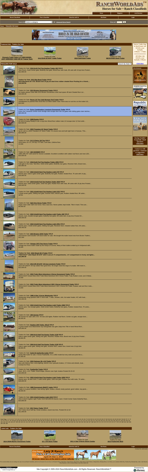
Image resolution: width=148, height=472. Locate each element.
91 (34, 420)
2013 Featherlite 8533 (115, 441)
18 (33, 419)
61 (112, 419)
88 (28, 420)
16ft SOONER (35, 152)
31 (56, 419)
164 (82, 422)
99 (49, 420)
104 (61, 420)
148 (42, 422)
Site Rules (103, 17)
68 (122, 419)
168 (92, 422)
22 (40, 419)
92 (36, 420)
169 (95, 422)
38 (69, 419)
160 (72, 422)
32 (58, 419)
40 (73, 419)
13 (24, 419)
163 (80, 422)
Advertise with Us (74, 17)
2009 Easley (34, 119)
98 (47, 420)
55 (101, 419)
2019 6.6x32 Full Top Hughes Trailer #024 (45, 182)
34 (62, 419)
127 (119, 420)
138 (17, 422)
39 (71, 419)
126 (117, 420)
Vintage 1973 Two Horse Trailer (41, 244)
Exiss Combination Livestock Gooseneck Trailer (47, 109)
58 (106, 419)
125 (114, 420)
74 (3, 420)
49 (90, 419)
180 (123, 422)
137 (14, 422)
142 (27, 422)
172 (102, 422)
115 (89, 420)
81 (16, 420)
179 (120, 422)
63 (115, 419)
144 (32, 422)
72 (130, 419)
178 (117, 422)
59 (108, 419)
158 (67, 422)
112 (81, 420)
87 (27, 420)
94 (39, 420)
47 (86, 419)
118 (96, 420)
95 (41, 420)
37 (68, 419)
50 (91, 419)
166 (87, 422)
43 (79, 419)
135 (9, 422)
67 (121, 419)
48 (88, 419)
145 (34, 422)
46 (84, 419)
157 (65, 422)
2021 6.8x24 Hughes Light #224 (41, 397)
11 (20, 419)
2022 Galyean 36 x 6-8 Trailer (40, 361)
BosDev (4, 469)
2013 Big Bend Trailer (39, 80)
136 (12, 422)
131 (129, 420)
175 (110, 422)
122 (106, 420)
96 (43, 420)
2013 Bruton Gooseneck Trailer (41, 90)
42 (77, 419)
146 (37, 422)
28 (51, 419)
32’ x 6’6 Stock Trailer (50, 441)
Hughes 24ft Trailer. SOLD (39, 325)
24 (44, 419)
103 (59, 420)
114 (86, 420)
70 (126, 419)
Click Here (140, 63)
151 (49, 422)
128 (122, 420)
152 (52, 422)
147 (39, 422)
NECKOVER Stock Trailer (115, 58)
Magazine (119, 13)
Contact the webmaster (141, 449)
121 (104, 420)
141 (24, 422)
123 (109, 420)
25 (45, 419)
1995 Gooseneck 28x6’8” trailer (41, 387)
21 (38, 419)
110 (76, 420)
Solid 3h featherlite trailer (39, 353)
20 (36, 419)
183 (130, 422)
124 (112, 420)
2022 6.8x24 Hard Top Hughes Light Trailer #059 (47, 377)
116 (91, 420)
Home (101, 13)
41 (75, 419)
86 (25, 420)
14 (25, 419)
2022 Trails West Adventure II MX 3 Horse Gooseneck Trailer (52, 284)
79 (12, 420)
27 (49, 419)
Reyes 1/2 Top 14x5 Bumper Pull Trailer (44, 100)
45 (82, 419)
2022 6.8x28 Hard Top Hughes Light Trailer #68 (47, 214)
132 (2, 422)
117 (94, 420)
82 (17, 420)
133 (4, 422)
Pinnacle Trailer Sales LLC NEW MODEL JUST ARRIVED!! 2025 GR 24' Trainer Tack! (17, 58)
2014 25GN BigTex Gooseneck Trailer (17, 441)
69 (124, 419)
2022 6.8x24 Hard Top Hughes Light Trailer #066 (47, 305)
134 (7, 422)
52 (95, 419)
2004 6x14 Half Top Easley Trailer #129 (44, 335)
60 (110, 419)
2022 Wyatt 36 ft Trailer (39, 253)
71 (128, 419)
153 (54, 422)
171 (100, 422)
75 (5, 420)
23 (42, 419)
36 (66, 419)
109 (74, 420)
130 (127, 420)
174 (107, 422)
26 (47, 419)
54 (99, 419)
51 (93, 419)
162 (77, 422)
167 (90, 422)
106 (66, 420)
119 (99, 420)
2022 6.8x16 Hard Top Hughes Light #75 (44, 172)
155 (60, 422)
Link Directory (138, 13)
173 (105, 422)
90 (32, 420)
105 (64, 420)
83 (19, 420)
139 (19, 422)
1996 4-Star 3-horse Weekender (41, 295)
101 (54, 420)
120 (101, 420)
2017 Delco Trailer (36, 408)
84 (21, 420)
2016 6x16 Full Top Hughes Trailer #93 (44, 68)
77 (8, 420)
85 (23, 420)
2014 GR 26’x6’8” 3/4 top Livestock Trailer (45, 264)
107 (69, 420)
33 (60, 419)
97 (45, 420)
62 (113, 419)
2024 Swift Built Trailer (82, 58)
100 (51, 420)
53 (97, 419)
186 (7, 423)
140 (22, 422)
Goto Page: (4, 419)
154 (57, 422)
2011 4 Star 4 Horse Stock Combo (82, 441)
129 (124, 420)
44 (80, 419)
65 (117, 419)
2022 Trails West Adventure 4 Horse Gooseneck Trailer (50, 274)
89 (30, 420)
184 (2, 423)
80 (14, 420)
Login (133, 17)
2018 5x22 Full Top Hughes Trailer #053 (44, 162)
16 (29, 419)
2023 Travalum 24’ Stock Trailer (41, 129)
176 (112, 422)
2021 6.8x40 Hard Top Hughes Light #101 (45, 191)
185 (4, 423)
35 (64, 419)
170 (97, 422)
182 (127, 422)
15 (27, 419)
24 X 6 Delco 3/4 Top (37, 140)
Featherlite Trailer (36, 369)
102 (56, 420)
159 (70, 422)
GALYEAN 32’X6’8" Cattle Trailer (50, 58)
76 (7, 420)
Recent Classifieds (15, 17)
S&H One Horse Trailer (38, 203)
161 (75, 422)
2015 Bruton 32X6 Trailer (39, 234)
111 (79, 420)
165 (85, 422)
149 (44, 422)
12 (22, 419)
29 (53, 419)
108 (71, 420)
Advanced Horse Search (63, 22)
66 (119, 419)
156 (62, 422)
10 (18, 419)
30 (55, 419)
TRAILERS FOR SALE (12, 26)
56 (102, 419)
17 (31, 419)
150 (47, 422)
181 (125, 422)
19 (34, 419)
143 (29, 422)
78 (10, 420)
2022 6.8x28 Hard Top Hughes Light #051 (45, 224)
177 (115, 422)
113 (84, 420)
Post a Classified (44, 17)
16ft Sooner (34, 315)
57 (104, 419)
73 (1, 420)
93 (38, 420)
